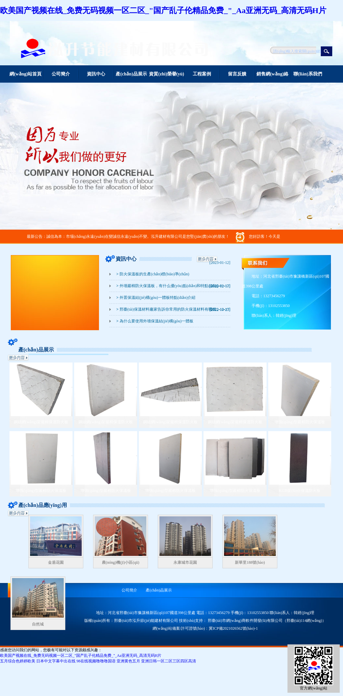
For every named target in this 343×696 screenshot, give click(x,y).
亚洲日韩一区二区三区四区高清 (168, 661)
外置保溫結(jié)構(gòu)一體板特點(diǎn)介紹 (155, 297)
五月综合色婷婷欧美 (17, 661)
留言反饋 (237, 74)
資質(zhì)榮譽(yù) (166, 74)
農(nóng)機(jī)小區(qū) (120, 562)
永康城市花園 (185, 562)
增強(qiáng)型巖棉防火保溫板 (299, 422)
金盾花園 (56, 562)
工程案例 (202, 74)
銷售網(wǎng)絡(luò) (272, 77)
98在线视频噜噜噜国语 (96, 661)
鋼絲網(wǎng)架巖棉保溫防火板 (41, 422)
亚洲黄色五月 (128, 661)
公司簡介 (61, 74)
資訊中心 (96, 74)
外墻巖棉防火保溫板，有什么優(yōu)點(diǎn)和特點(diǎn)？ (167, 285)
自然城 (38, 624)
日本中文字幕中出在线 (55, 661)
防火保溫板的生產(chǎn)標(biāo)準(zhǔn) (152, 274)
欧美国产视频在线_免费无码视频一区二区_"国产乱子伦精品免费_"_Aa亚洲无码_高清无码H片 (163, 10)
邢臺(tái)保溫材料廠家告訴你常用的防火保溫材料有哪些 (166, 309)
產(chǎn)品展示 (131, 74)
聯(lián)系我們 (307, 74)
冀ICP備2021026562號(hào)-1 (233, 628)
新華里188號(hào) (250, 562)
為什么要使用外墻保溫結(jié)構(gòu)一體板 (154, 321)
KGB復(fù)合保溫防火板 (299, 490)
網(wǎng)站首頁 (25, 74)
